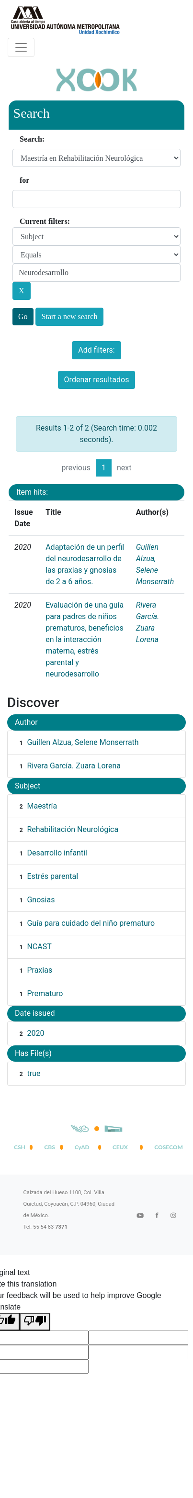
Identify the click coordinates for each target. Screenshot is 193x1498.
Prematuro (45, 993)
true (33, 1073)
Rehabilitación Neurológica (72, 829)
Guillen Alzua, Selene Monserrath (82, 742)
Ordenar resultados (96, 379)
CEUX (120, 1147)
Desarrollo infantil (57, 852)
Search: (32, 139)
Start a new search (70, 316)
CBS (49, 1147)
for (24, 180)
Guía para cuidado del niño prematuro (91, 923)
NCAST (39, 946)
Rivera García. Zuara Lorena (74, 765)
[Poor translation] (35, 1322)
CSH (19, 1147)
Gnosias (41, 899)
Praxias (39, 970)
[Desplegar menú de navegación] (21, 47)
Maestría (42, 805)
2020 (35, 1033)
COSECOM (166, 1147)
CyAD (82, 1147)
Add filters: (96, 350)
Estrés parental (52, 876)
